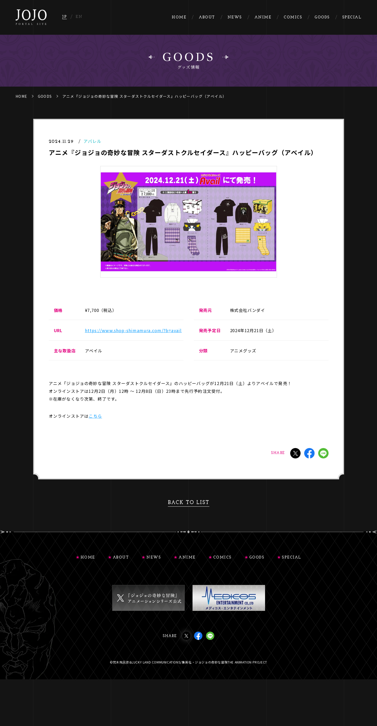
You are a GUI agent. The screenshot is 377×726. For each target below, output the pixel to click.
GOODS (45, 96)
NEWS (153, 558)
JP (64, 17)
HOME (21, 96)
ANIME (187, 558)
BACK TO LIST (188, 502)
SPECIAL (291, 558)
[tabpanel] (188, 222)
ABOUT (121, 558)
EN (79, 17)
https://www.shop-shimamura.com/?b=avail (133, 330)
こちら (95, 416)
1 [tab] (188, 290)
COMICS (222, 558)
